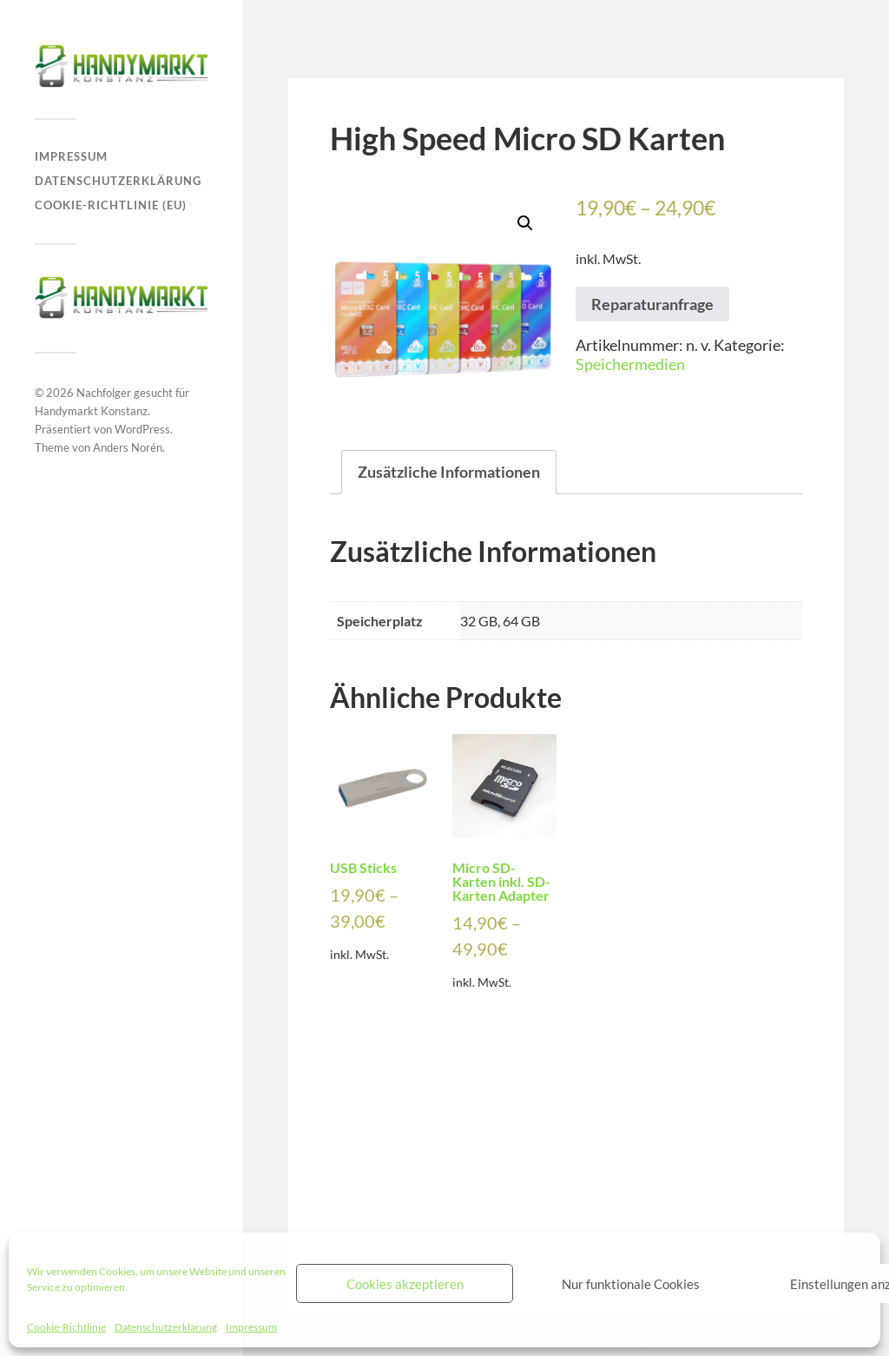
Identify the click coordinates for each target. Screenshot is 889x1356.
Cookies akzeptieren (405, 1284)
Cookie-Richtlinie (66, 1326)
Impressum (251, 1326)
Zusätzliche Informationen (449, 471)
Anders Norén (127, 447)
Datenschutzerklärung (166, 1326)
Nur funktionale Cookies (631, 1284)
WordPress (142, 429)
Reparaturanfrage (652, 304)
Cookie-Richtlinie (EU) (111, 205)
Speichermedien (630, 364)
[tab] (448, 472)
